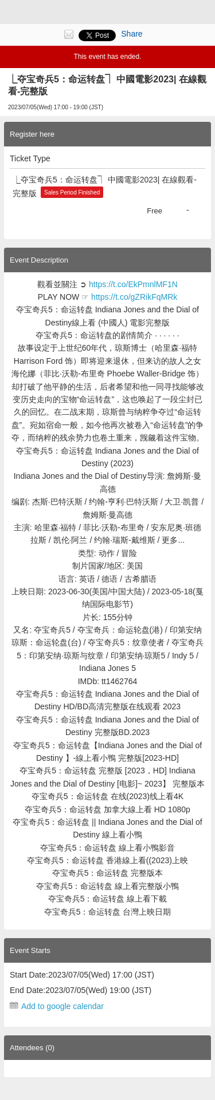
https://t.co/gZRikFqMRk (134, 296)
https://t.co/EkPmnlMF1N (133, 284)
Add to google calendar (62, 1006)
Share (131, 33)
